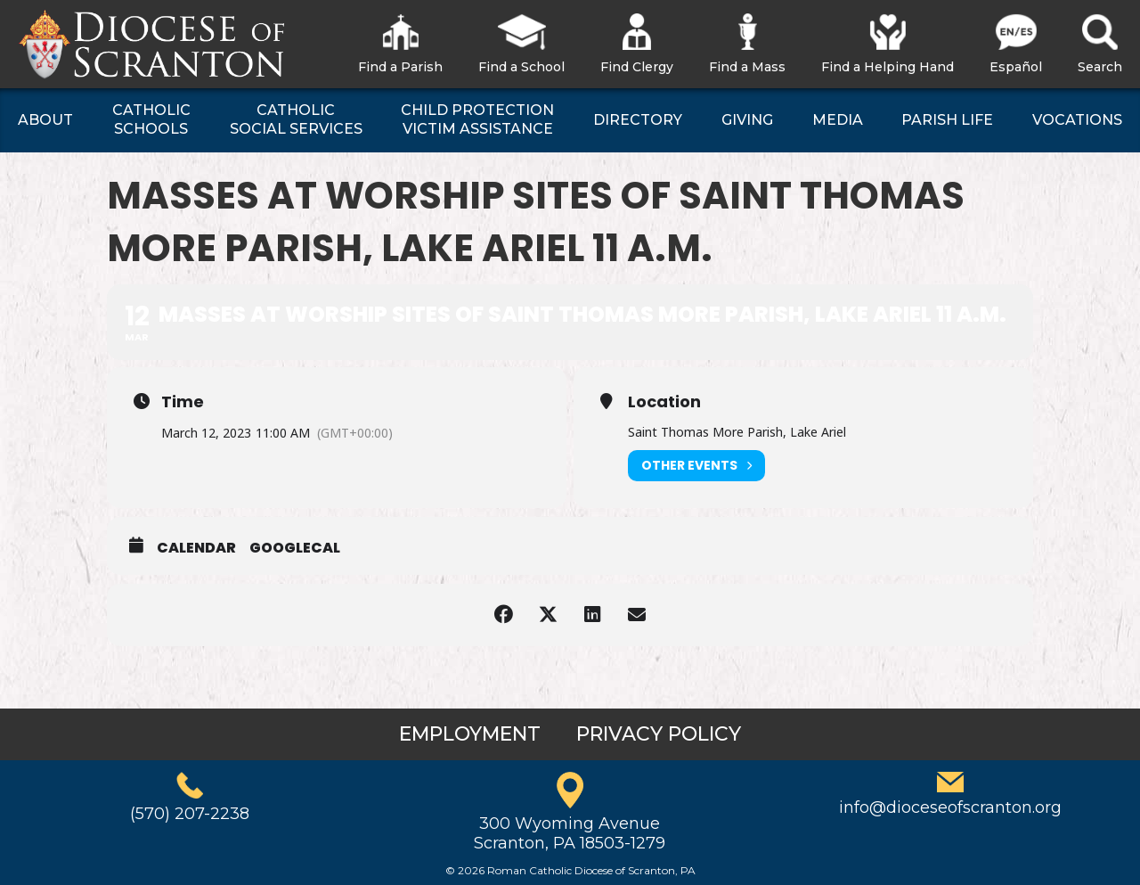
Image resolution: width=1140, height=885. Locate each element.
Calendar (196, 548)
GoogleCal (294, 548)
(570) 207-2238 (189, 814)
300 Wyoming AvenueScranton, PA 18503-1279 (569, 833)
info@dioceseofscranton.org (950, 807)
